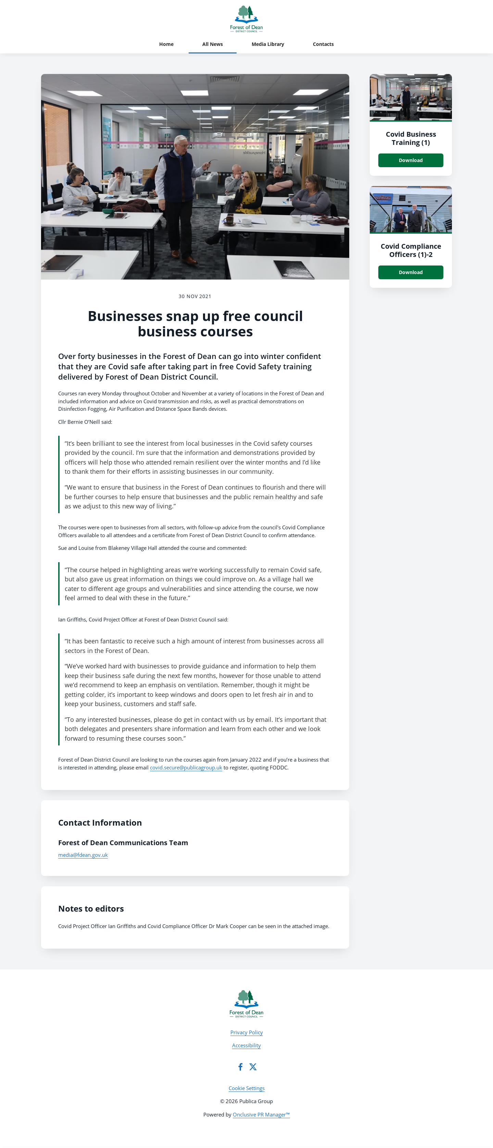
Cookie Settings (247, 1088)
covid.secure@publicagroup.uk (186, 767)
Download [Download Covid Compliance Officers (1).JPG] (411, 272)
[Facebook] (240, 1067)
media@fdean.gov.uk (83, 854)
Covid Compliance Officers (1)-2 (411, 250)
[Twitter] (253, 1067)
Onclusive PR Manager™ (261, 1114)
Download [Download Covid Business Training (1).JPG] (411, 160)
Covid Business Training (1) (411, 138)
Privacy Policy (246, 1032)
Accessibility (246, 1045)
